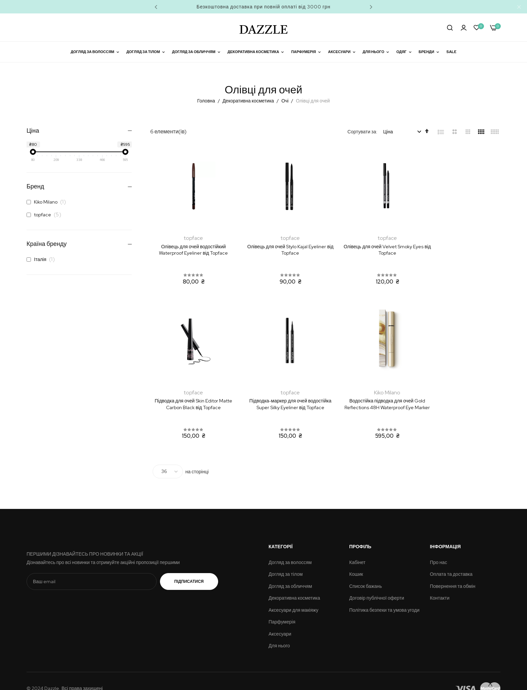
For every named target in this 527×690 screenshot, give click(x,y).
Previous (156, 7)
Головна (206, 101)
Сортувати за (362, 132)
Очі (285, 101)
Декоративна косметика (248, 101)
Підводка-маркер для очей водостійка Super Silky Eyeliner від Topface (190, 393)
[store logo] (263, 27)
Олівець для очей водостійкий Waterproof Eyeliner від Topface (190, 242)
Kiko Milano (48, 202)
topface (46, 215)
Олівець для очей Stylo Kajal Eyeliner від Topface (280, 242)
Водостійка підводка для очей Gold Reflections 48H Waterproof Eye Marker (280, 393)
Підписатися (189, 567)
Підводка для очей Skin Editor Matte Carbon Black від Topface (460, 242)
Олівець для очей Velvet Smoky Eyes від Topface (370, 242)
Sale (451, 51)
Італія (42, 259)
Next (371, 7)
